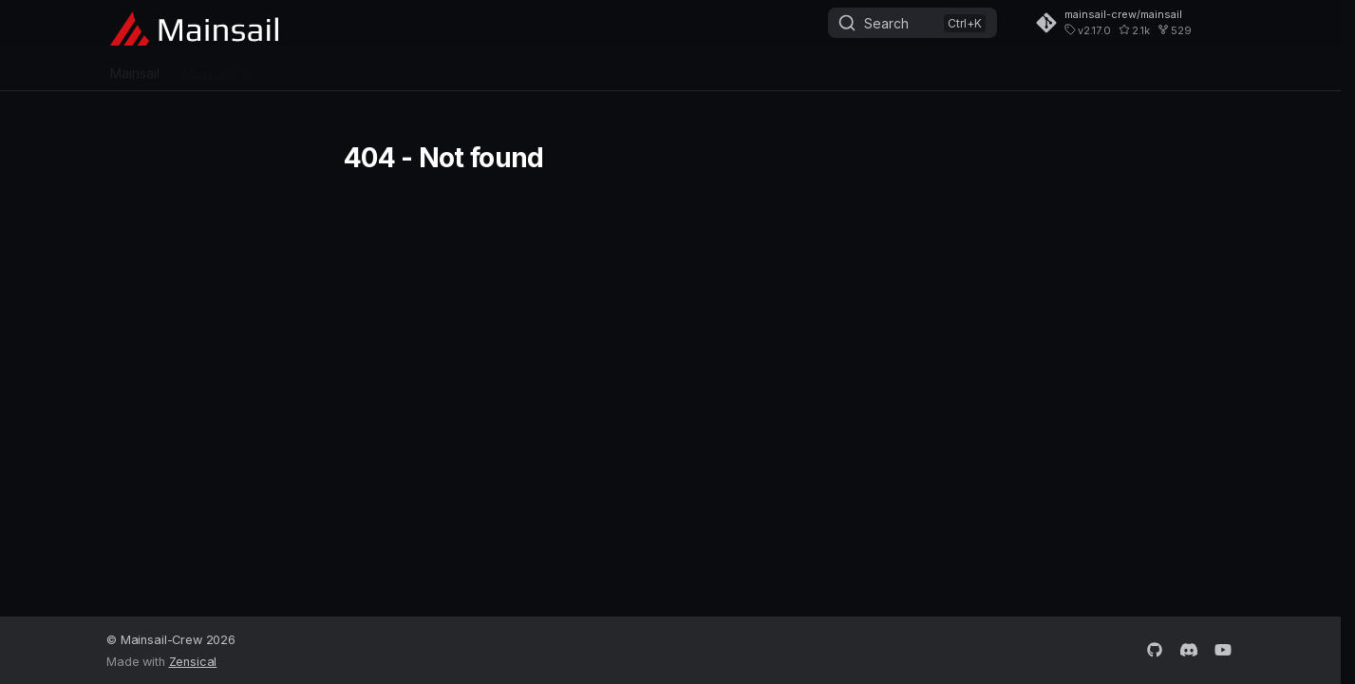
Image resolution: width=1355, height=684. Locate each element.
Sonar (381, 69)
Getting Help (461, 69)
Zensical (193, 662)
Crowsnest (306, 69)
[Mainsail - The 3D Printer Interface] (194, 25)
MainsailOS (216, 69)
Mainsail (135, 69)
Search (886, 23)
